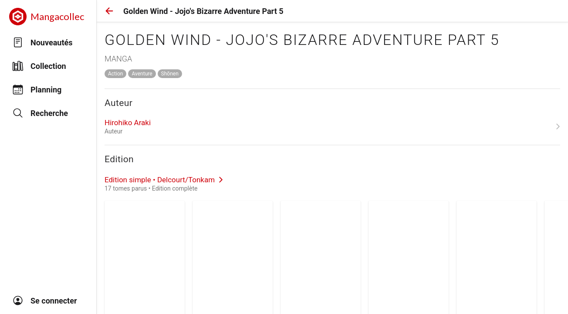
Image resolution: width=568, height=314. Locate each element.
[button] (109, 11)
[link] (332, 126)
